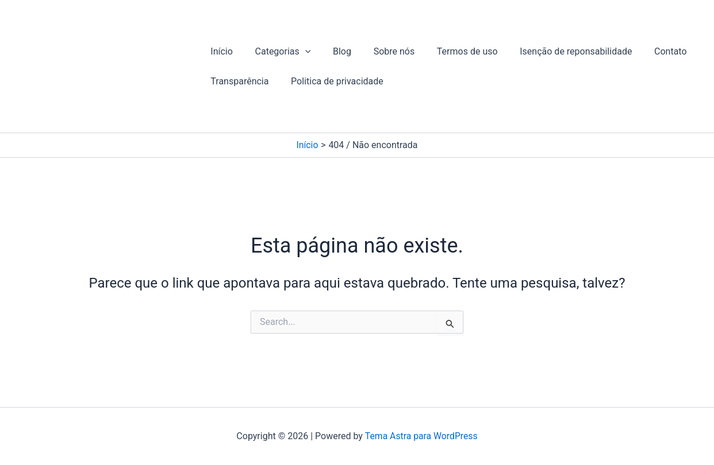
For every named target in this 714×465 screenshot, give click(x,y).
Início (220, 51)
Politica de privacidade (331, 81)
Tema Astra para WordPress (421, 436)
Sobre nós (380, 51)
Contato (645, 51)
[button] (299, 52)
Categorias (277, 52)
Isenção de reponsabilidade (555, 51)
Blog (332, 51)
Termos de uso (450, 51)
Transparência (238, 81)
